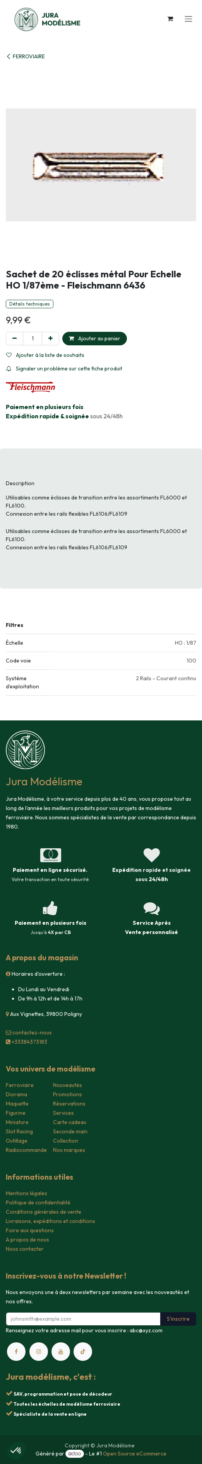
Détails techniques (29, 304)
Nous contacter (25, 1248)
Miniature (17, 1122)
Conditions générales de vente (43, 1211)
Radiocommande (26, 1149)
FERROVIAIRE (25, 56)
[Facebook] (16, 1351)
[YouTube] (60, 1351)
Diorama (16, 1094)
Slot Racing (19, 1131)
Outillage (16, 1140)
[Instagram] (38, 1351)
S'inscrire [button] (178, 1318)
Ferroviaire (20, 1085)
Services (63, 1112)
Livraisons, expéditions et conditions (50, 1221)
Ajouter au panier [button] (94, 338)
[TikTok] (83, 1351)
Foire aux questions (30, 1230)
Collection (65, 1140)
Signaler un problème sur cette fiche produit (64, 368)
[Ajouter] (50, 338)
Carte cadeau (69, 1122)
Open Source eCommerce (134, 1453)
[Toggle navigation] (188, 18)
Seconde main (70, 1131)
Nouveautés (67, 1085)
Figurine (16, 1112)
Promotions (67, 1094)
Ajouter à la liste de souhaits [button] (45, 355)
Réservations (69, 1103)
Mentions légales (26, 1193)
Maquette (17, 1103)
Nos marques (69, 1149)
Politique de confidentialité (38, 1202)
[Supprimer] (14, 338)
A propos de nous (27, 1239)
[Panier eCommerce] (170, 18)
